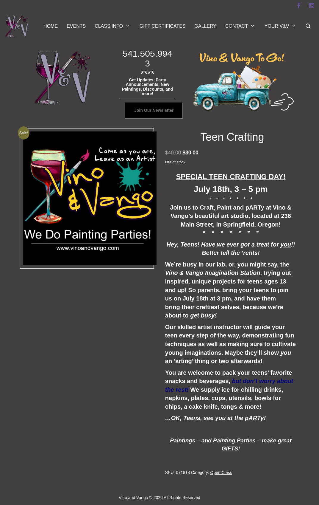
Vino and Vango (133, 497)
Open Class (221, 472)
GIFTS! (230, 448)
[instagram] (312, 5)
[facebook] (298, 5)
